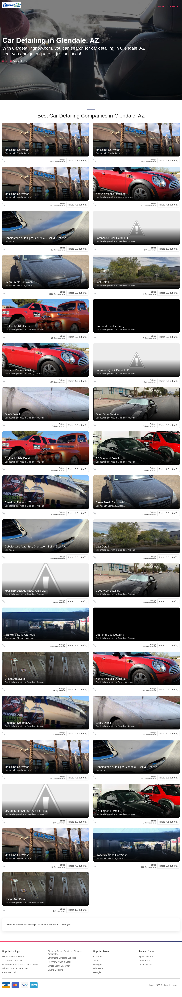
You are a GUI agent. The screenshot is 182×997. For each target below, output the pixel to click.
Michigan (97, 964)
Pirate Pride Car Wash (13, 956)
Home (161, 6)
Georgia (97, 972)
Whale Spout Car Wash (59, 966)
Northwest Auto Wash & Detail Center (20, 964)
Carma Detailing (55, 970)
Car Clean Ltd (9, 972)
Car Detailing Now (168, 985)
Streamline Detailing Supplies (62, 958)
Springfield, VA (146, 956)
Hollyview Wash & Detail (59, 962)
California (97, 956)
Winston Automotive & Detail (16, 968)
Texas (96, 960)
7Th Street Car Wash (12, 960)
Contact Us (173, 6)
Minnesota (98, 968)
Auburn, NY (144, 960)
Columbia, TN (145, 964)
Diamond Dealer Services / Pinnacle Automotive (65, 952)
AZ (11, 61)
